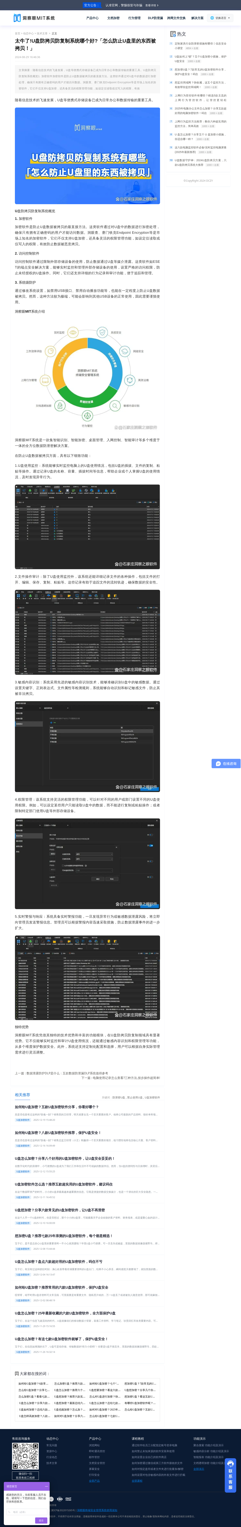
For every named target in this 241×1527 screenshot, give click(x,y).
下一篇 (120, 1078)
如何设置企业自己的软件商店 (149, 1457)
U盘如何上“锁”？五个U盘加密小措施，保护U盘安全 (200, 59)
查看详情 (150, 5)
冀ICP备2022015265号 (63, 1510)
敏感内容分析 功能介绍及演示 (211, 1451)
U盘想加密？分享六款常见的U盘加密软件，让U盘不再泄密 (60, 1210)
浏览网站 (94, 1445)
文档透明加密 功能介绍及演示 (211, 1463)
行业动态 (51, 1457)
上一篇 (61, 1073)
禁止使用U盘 (135, 1097)
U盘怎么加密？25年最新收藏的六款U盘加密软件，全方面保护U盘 (65, 1313)
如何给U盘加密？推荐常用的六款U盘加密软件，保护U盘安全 (61, 1287)
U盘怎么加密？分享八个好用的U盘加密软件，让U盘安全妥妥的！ (65, 1158)
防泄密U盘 (119, 1097)
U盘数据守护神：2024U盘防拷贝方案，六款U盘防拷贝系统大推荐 (200, 163)
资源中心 (51, 1451)
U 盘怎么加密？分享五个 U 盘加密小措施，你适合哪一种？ (200, 137)
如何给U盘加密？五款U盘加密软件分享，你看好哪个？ (57, 1107)
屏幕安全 (94, 1469)
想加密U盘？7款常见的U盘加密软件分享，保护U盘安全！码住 (200, 72)
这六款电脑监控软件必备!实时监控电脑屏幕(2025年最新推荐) (200, 150)
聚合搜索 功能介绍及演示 (208, 1445)
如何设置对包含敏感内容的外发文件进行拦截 (158, 1475)
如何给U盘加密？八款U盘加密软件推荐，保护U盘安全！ (58, 1133)
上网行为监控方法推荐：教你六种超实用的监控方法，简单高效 (200, 124)
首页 (17, 33)
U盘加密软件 (152, 1097)
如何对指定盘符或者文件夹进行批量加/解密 (158, 1469)
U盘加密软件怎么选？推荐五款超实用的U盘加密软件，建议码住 (64, 1184)
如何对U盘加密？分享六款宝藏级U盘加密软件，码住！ (87, 1416)
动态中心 (28, 33)
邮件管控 (94, 1457)
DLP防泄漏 (155, 18)
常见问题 (51, 1445)
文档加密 (113, 18)
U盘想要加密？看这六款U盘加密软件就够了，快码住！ (122, 1390)
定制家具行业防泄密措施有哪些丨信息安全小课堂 (200, 46)
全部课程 (137, 1480)
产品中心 (92, 18)
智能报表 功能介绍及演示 (208, 1457)
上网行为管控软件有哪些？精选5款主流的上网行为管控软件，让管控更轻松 (200, 98)
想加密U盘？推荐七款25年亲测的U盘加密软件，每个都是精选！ (64, 1236)
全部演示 (198, 1469)
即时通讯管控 (97, 1451)
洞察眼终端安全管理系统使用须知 (97, 1510)
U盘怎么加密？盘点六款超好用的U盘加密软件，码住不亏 (58, 1262)
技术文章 (42, 33)
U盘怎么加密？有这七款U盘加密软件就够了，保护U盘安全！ (61, 1339)
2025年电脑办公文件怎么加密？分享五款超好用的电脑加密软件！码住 (200, 111)
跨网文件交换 (176, 18)
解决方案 (197, 18)
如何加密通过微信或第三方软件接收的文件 (157, 1463)
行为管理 (134, 18)
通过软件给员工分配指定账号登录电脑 (154, 1445)
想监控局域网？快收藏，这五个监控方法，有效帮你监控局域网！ (200, 85)
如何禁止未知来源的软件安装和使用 (153, 1451)
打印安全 (94, 1475)
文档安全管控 (97, 1463)
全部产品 (94, 1480)
